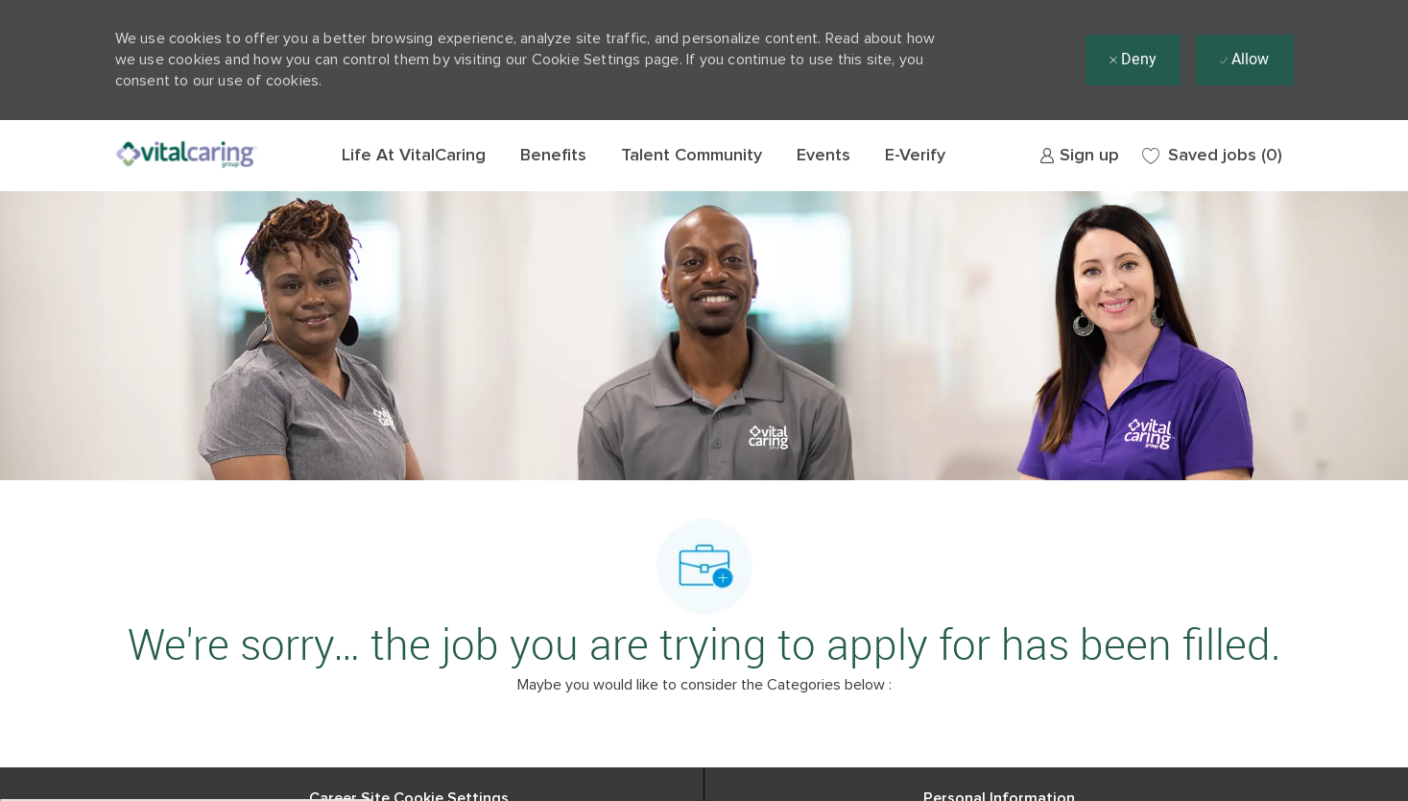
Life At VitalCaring (414, 155)
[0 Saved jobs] (1212, 156)
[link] (1079, 155)
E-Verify (915, 155)
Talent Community (691, 155)
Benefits (553, 155)
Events (823, 155)
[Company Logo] (187, 155)
